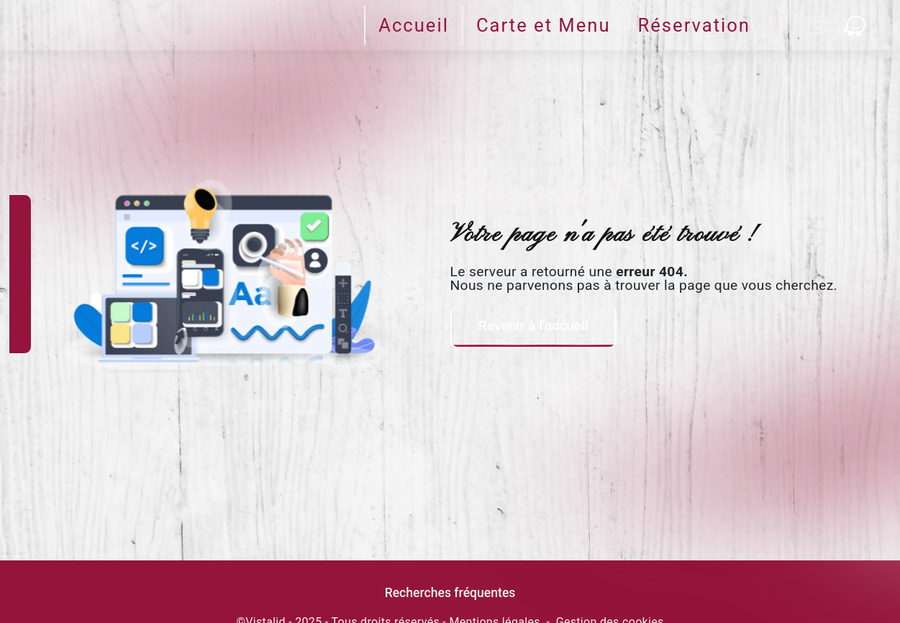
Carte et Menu (543, 25)
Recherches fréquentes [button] (450, 593)
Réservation (694, 25)
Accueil (413, 25)
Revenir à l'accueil (533, 325)
